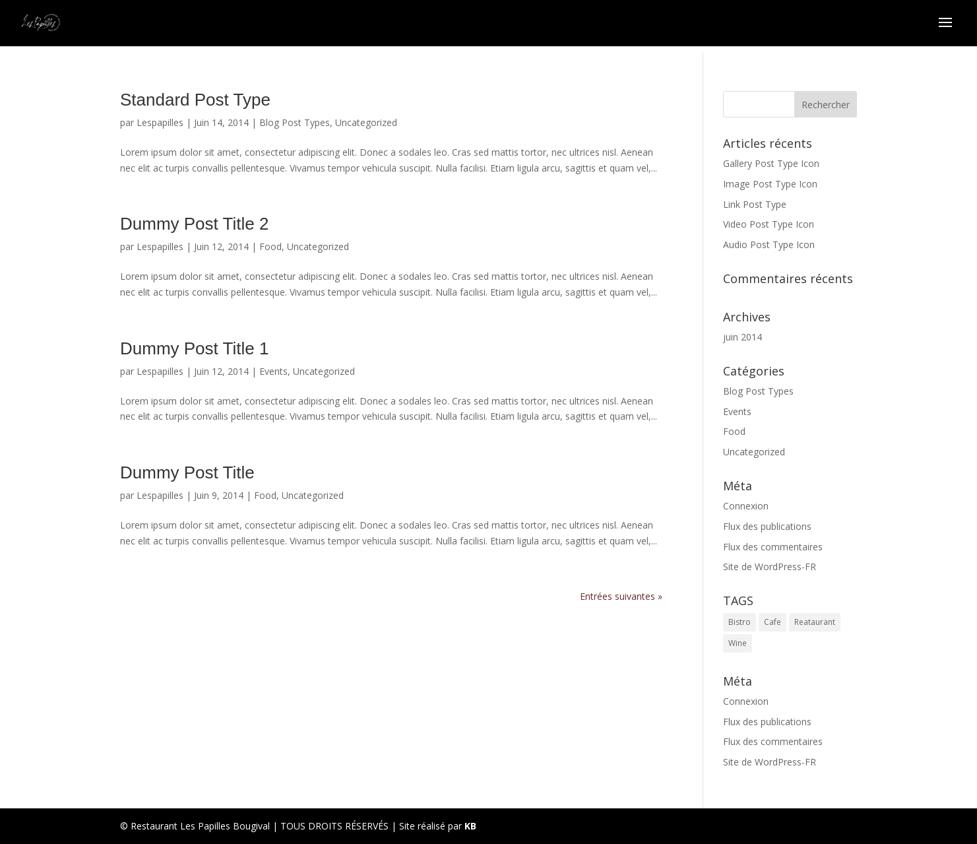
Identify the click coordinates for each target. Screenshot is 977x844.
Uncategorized (366, 122)
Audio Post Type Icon (769, 244)
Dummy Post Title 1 (194, 348)
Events (273, 371)
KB (470, 826)
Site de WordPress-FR (769, 566)
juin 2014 (742, 337)
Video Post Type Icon (768, 224)
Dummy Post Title (187, 472)
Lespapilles (160, 122)
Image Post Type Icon (770, 184)
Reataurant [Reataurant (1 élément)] (814, 622)
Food (270, 246)
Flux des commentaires (773, 546)
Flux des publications (767, 526)
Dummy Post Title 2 (194, 224)
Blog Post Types (294, 122)
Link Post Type (754, 204)
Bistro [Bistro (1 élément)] (739, 622)
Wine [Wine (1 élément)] (737, 643)
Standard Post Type (195, 100)
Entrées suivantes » (621, 596)
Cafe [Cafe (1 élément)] (772, 622)
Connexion (746, 506)
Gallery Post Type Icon (771, 163)
